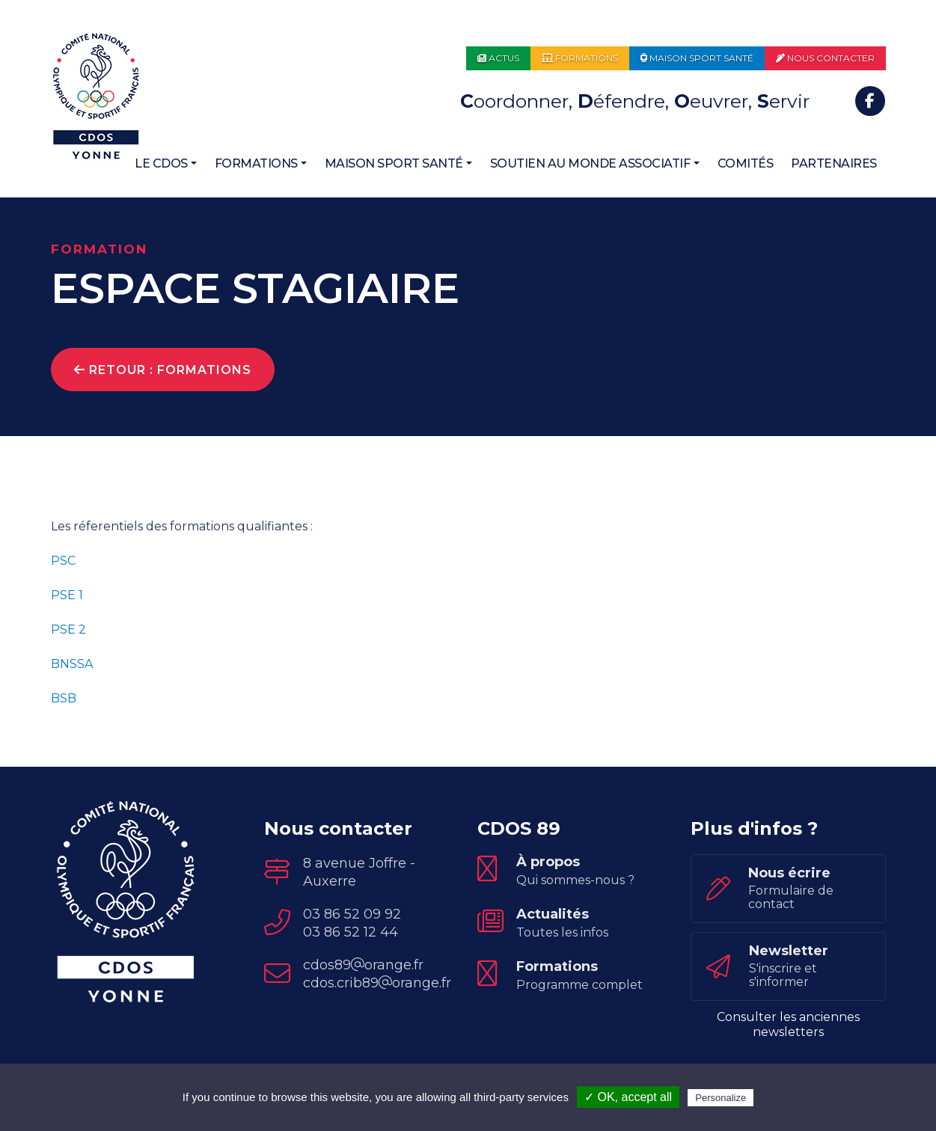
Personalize (720, 1097)
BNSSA (72, 664)
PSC (65, 561)
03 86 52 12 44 (350, 932)
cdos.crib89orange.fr (377, 983)
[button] (166, 164)
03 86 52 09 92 (352, 914)
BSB (63, 698)
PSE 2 (68, 629)
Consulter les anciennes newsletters (788, 1024)
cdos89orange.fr (363, 965)
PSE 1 (67, 595)
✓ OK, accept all (628, 1097)
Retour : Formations (162, 370)
